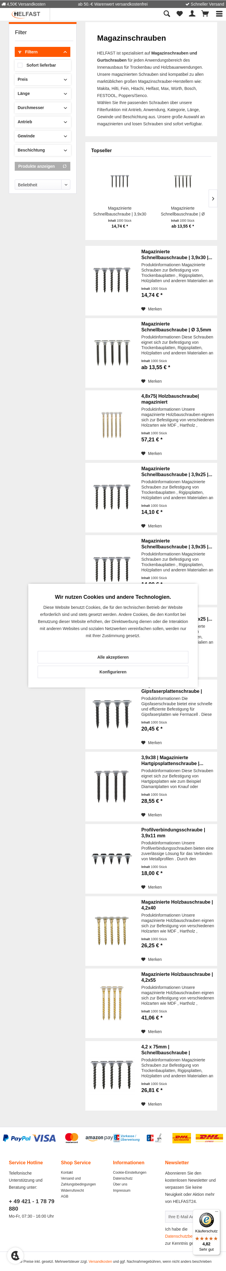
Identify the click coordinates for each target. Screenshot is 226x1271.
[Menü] (216, 1212)
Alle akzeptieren (113, 657)
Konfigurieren (113, 672)
